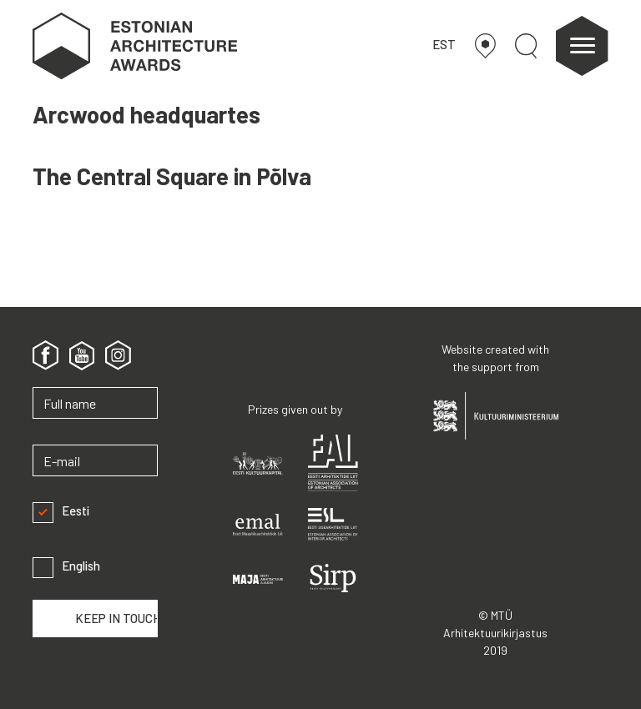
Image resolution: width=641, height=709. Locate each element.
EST (444, 44)
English (66, 566)
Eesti (61, 511)
